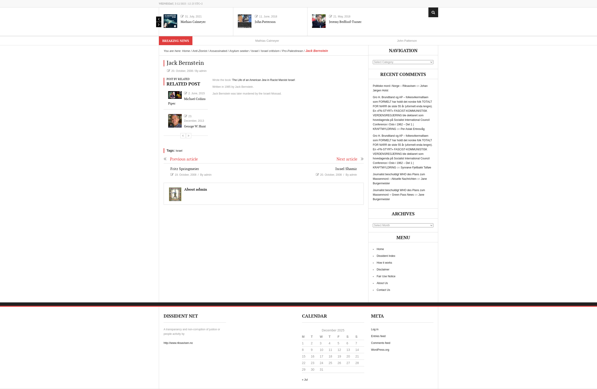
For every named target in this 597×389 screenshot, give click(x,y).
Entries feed (378, 336)
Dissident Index (386, 256)
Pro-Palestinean (292, 51)
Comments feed (380, 343)
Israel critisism (270, 51)
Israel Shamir (346, 169)
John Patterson (265, 22)
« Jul (305, 379)
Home (380, 249)
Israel (254, 51)
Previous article (181, 159)
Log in (374, 329)
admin (203, 71)
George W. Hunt (195, 126)
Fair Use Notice (386, 276)
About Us (382, 283)
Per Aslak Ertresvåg (413, 129)
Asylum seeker (239, 51)
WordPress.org (380, 349)
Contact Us (383, 290)
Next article (350, 159)
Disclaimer (383, 269)
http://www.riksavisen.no (178, 343)
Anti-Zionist (199, 51)
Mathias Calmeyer (193, 22)
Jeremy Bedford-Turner (345, 22)
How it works (384, 262)
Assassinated (218, 51)
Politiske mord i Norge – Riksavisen (394, 86)
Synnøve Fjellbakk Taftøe (416, 167)
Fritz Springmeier (184, 169)
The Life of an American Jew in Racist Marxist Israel (263, 80)
